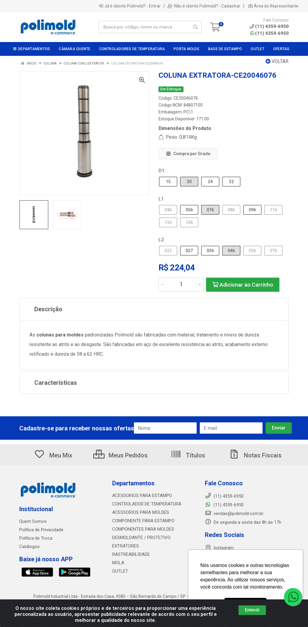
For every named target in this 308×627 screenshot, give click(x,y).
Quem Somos (33, 521)
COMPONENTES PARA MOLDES (143, 529)
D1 (162, 170)
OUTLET (120, 571)
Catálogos (29, 546)
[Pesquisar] (195, 27)
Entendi (252, 609)
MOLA (118, 562)
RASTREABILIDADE (131, 554)
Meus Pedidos (120, 455)
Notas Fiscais (255, 455)
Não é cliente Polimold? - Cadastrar (204, 6)
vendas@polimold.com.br (234, 513)
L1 (161, 199)
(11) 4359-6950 (269, 33)
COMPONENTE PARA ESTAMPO (143, 520)
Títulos (188, 455)
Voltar (277, 61)
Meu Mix (53, 455)
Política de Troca (35, 538)
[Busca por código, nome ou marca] (143, 27)
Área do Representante (273, 6)
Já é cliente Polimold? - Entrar (130, 6)
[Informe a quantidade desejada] (181, 284)
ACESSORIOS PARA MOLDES (140, 512)
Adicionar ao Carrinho (242, 285)
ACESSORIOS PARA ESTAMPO (142, 495)
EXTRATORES (125, 546)
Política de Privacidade (41, 529)
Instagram (219, 547)
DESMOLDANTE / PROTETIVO (141, 537)
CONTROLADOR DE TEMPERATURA (146, 504)
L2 (161, 240)
